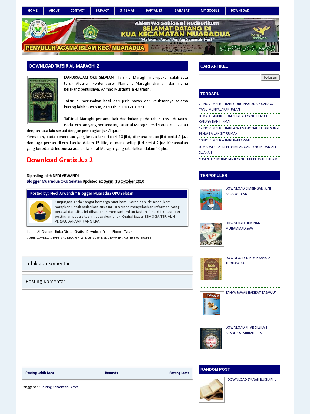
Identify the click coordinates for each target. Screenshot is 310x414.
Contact (78, 10)
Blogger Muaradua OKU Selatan (55, 181)
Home (33, 10)
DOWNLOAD (240, 10)
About (54, 10)
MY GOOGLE (210, 10)
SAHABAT (182, 10)
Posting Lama (179, 373)
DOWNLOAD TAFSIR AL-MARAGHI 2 (64, 66)
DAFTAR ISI (154, 10)
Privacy (102, 10)
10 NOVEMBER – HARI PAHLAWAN (224, 140)
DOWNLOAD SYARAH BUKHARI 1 (252, 380)
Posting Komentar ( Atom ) (61, 387)
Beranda (111, 373)
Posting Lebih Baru (39, 373)
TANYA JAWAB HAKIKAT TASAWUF (251, 293)
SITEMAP (127, 10)
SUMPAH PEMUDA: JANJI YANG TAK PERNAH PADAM (238, 159)
